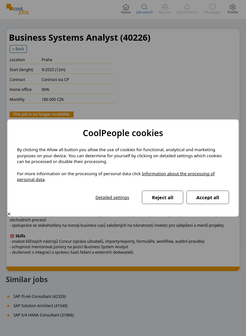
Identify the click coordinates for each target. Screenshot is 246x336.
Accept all (207, 197)
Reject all (162, 197)
